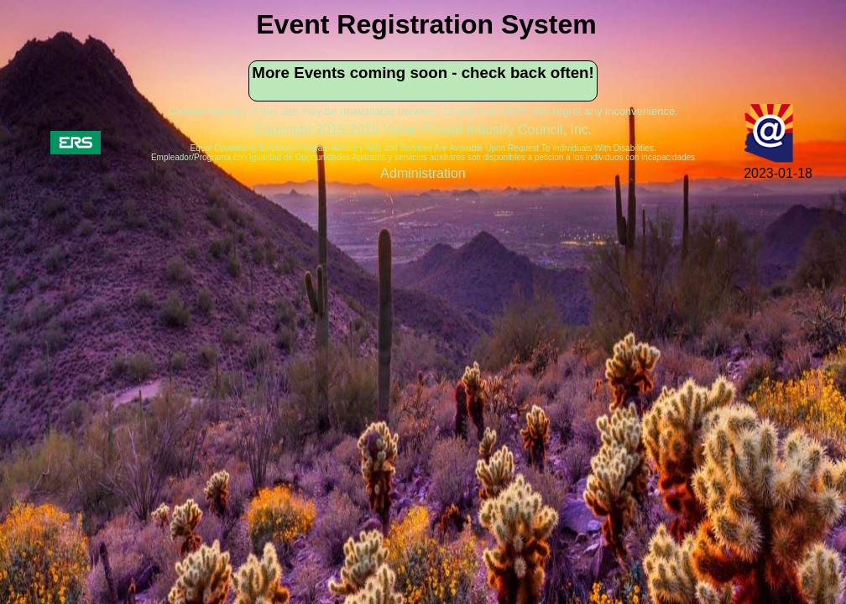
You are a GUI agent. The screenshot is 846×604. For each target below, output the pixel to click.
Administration (422, 173)
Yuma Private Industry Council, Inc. (487, 129)
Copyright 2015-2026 (319, 129)
